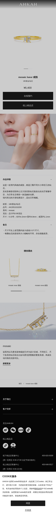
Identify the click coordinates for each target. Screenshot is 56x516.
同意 (28, 503)
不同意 (28, 510)
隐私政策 (38, 489)
